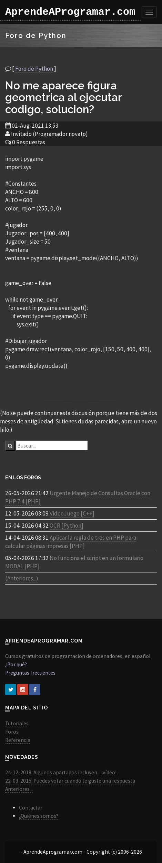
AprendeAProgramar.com (70, 12)
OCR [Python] (66, 525)
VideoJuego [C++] (72, 513)
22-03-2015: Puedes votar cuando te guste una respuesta (70, 780)
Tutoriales (17, 723)
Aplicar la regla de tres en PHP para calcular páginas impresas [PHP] (70, 542)
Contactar (30, 807)
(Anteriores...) (21, 578)
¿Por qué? (16, 664)
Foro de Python (34, 68)
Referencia (17, 740)
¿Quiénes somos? (38, 816)
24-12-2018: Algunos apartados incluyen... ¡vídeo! (61, 772)
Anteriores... (19, 789)
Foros (12, 731)
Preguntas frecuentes (30, 672)
